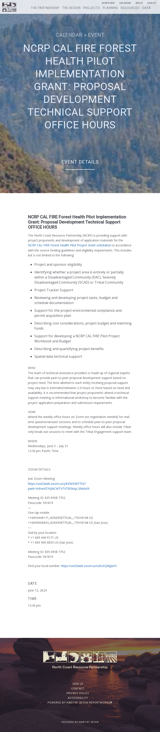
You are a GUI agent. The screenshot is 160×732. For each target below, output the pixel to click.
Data (146, 8)
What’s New (108, 3)
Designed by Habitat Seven (80, 722)
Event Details (80, 172)
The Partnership (45, 8)
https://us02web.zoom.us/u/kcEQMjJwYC (89, 566)
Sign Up (151, 3)
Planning (110, 8)
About (139, 3)
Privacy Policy (78, 693)
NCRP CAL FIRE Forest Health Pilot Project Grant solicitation (69, 245)
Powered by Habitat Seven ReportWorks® (80, 702)
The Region (71, 8)
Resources (130, 8)
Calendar (125, 3)
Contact (77, 688)
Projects (91, 8)
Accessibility (78, 697)
